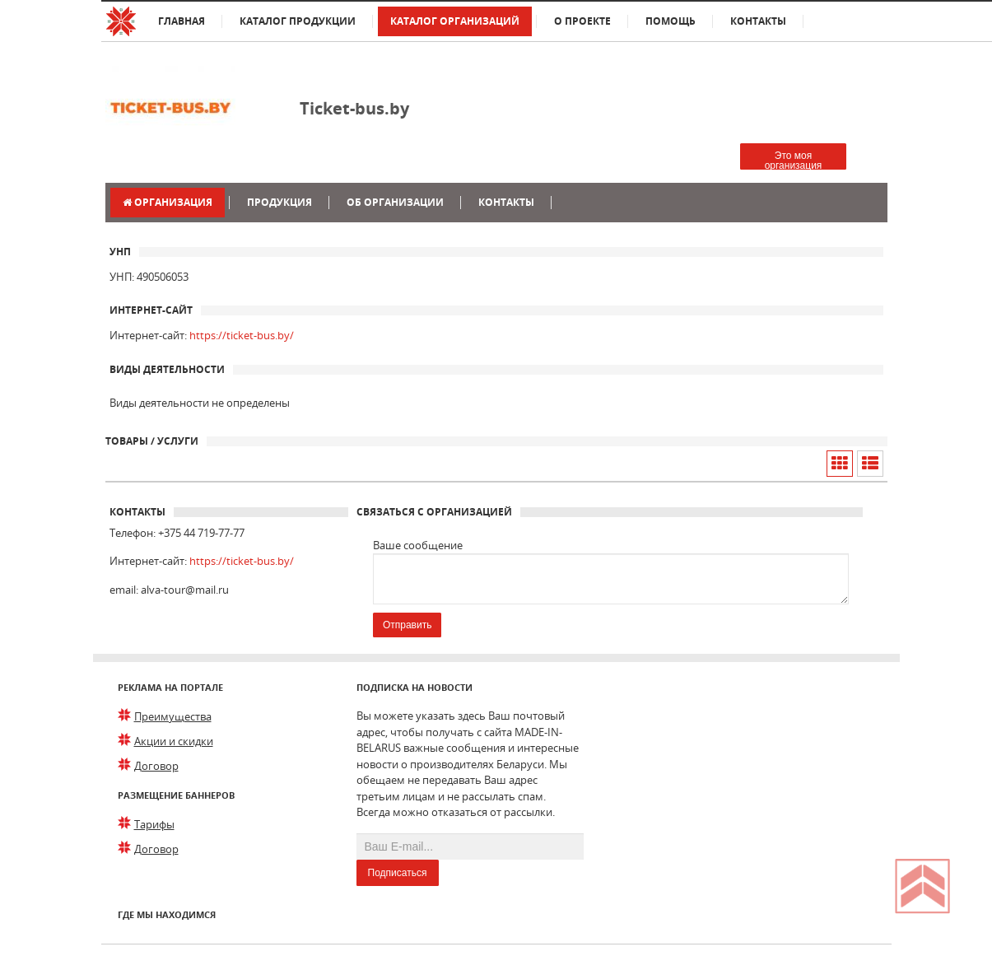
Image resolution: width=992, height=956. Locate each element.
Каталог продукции (298, 21)
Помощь (670, 21)
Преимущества (173, 716)
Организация (167, 202)
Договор (156, 765)
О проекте (582, 21)
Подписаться (397, 873)
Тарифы (154, 824)
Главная (181, 21)
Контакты (758, 21)
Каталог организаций (454, 21)
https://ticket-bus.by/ (241, 335)
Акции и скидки (173, 741)
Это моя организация (793, 160)
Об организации (395, 202)
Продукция (279, 202)
